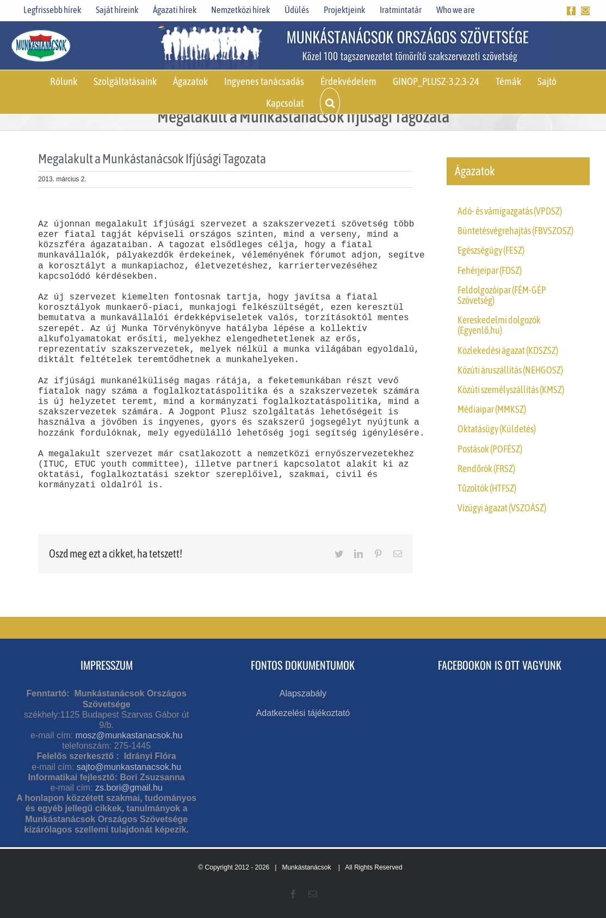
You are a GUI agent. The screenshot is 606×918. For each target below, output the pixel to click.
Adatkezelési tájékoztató (303, 713)
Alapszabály (303, 693)
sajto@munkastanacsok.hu (129, 767)
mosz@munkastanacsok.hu (129, 735)
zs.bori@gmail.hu (129, 787)
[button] (330, 103)
